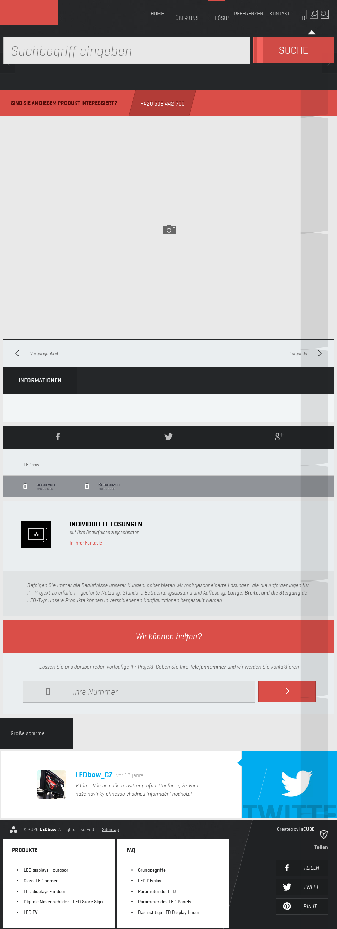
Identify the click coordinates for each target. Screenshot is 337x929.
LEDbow (37, 17)
